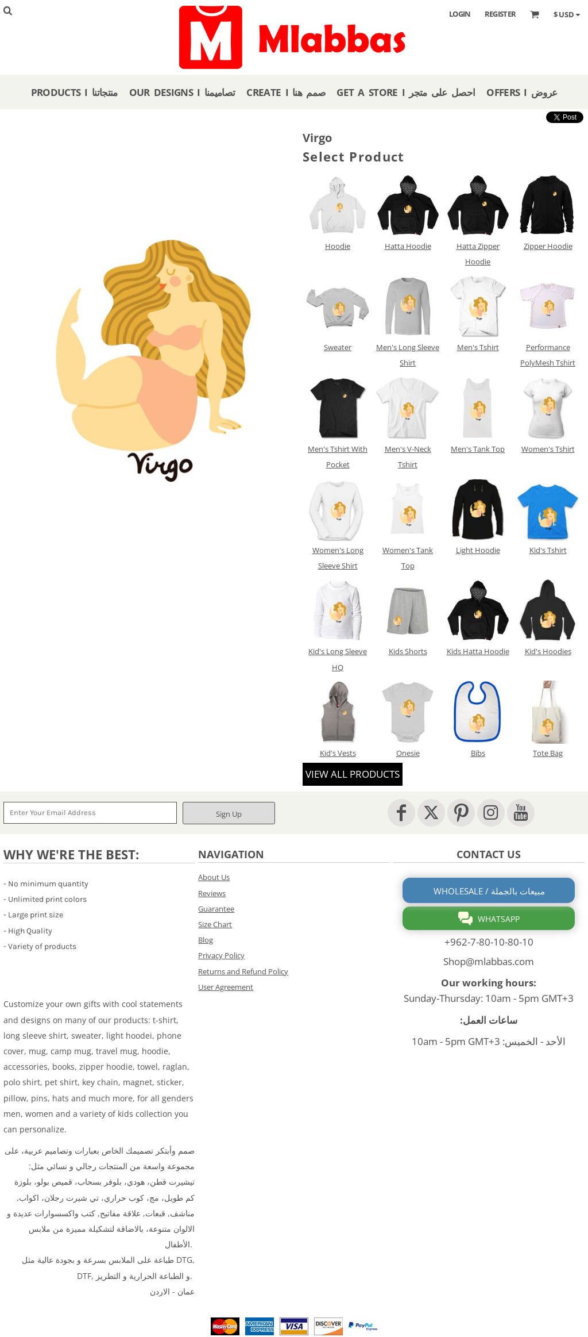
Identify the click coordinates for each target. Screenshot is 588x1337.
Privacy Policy (221, 955)
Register (500, 14)
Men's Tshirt (478, 347)
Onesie (408, 753)
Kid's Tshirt (548, 550)
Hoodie (337, 246)
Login (460, 14)
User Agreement (225, 987)
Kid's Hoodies (548, 651)
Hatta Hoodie (408, 246)
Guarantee (216, 909)
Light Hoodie (478, 550)
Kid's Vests (338, 753)
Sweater (337, 347)
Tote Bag (548, 753)
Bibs (478, 753)
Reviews (212, 893)
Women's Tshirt (548, 449)
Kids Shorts (408, 651)
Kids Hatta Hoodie (478, 651)
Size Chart (215, 924)
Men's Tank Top (478, 449)
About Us (214, 877)
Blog (205, 940)
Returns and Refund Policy (243, 971)
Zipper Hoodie (548, 246)
